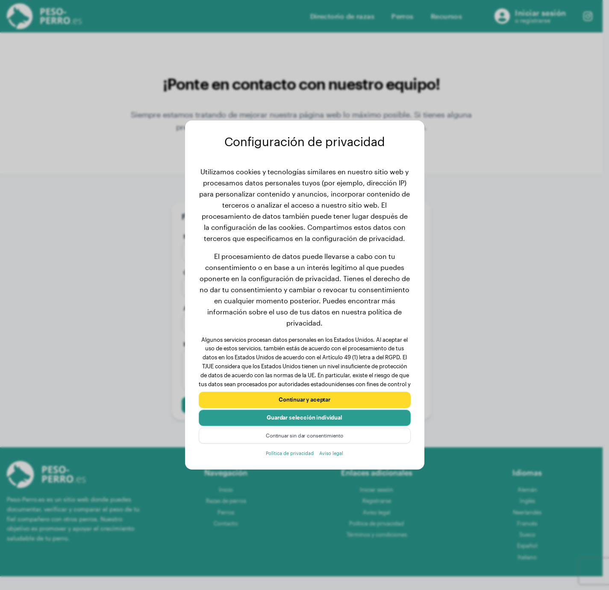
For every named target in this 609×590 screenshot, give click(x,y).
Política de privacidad (287, 457)
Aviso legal (335, 457)
